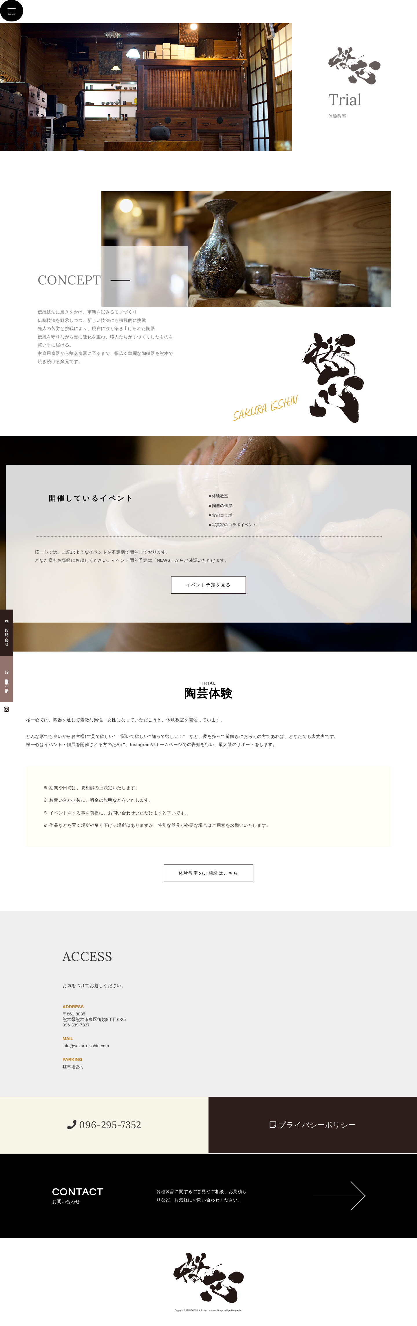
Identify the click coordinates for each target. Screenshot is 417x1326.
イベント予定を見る (208, 584)
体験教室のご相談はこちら (209, 873)
